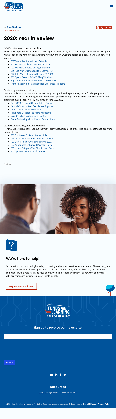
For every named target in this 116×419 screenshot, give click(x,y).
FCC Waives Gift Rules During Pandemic (30, 67)
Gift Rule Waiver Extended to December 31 (31, 70)
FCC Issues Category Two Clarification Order (32, 148)
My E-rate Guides (69, 394)
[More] (110, 27)
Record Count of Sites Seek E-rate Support (31, 106)
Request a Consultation (21, 287)
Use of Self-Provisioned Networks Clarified (31, 138)
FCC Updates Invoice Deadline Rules (28, 151)
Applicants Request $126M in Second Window (33, 80)
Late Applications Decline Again (26, 109)
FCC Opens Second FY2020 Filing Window (31, 77)
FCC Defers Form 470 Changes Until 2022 (31, 141)
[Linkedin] (106, 27)
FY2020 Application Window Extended (29, 61)
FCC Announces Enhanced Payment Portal (31, 144)
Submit (9, 364)
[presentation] (24, 353)
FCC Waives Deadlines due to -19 (30, 64)
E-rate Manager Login (48, 394)
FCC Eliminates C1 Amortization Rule (28, 135)
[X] (102, 27)
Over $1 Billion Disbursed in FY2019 (28, 115)
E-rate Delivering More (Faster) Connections (32, 119)
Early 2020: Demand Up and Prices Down (31, 103)
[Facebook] (98, 27)
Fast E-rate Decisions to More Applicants (30, 112)
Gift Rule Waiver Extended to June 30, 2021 (31, 74)
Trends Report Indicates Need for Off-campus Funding (37, 83)
